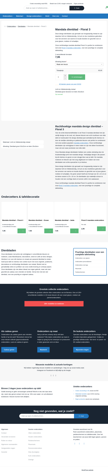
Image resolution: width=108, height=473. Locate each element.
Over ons (55, 16)
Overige (31, 447)
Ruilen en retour (6, 428)
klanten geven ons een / (70, 84)
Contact (65, 16)
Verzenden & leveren (8, 424)
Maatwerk (43, 337)
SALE (47, 16)
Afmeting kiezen (61, 61)
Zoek (76, 8)
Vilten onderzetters (34, 420)
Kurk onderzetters (34, 443)
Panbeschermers (81, 263)
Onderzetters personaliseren (84, 251)
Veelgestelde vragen (8, 435)
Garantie (4, 439)
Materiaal (19, 16)
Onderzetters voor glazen (83, 247)
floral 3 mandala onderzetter (71, 48)
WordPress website (87, 457)
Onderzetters (7, 16)
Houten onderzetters (35, 424)
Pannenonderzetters (35, 435)
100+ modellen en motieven (54, 291)
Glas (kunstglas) (33, 439)
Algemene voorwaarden (9, 431)
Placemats (78, 259)
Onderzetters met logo (82, 255)
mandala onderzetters (81, 132)
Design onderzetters (34, 16)
